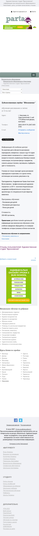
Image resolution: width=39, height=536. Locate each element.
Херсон (25, 370)
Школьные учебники (10, 488)
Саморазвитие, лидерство (11, 333)
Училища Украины (9, 459)
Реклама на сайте (9, 529)
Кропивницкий (7, 370)
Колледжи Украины (9, 456)
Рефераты (6, 493)
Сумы (25, 360)
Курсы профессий (9, 484)
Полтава (26, 356)
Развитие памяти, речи (10, 328)
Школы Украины (8, 495)
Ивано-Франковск (8, 365)
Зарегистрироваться (19, 11)
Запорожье (6, 363)
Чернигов (26, 376)
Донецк (4, 358)
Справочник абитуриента (11, 465)
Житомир (5, 360)
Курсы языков (8, 481)
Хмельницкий (27, 372)
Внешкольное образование (11, 79)
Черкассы (26, 374)
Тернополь (26, 363)
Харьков (25, 367)
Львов (4, 379)
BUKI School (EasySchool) (7, 512)
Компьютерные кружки (10, 314)
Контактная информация (7, 525)
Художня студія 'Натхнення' (19, 444)
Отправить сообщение (26, 130)
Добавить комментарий (8, 259)
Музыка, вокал (7, 321)
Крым (4, 372)
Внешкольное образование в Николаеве (17, 81)
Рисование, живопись (9, 330)
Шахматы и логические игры (12, 344)
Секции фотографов (9, 335)
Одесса (25, 354)
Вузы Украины (8, 452)
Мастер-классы (24, 133)
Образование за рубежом (11, 486)
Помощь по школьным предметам (14, 326)
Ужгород (26, 365)
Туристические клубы (9, 342)
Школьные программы (11, 468)
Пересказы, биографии (11, 461)
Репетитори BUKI (8, 515)
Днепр (4, 356)
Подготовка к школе (10, 522)
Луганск (4, 374)
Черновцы (26, 379)
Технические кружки (9, 339)
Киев (3, 367)
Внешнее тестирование (11, 454)
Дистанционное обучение (11, 490)
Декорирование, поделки (10, 312)
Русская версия (25, 425)
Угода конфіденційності (23, 429)
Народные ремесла (8, 323)
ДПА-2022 (6, 508)
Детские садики (8, 517)
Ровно (25, 358)
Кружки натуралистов (9, 317)
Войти (33, 11)
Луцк (3, 376)
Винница (5, 354)
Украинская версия (12, 425)
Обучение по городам (10, 520)
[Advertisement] (19, 49)
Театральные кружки (9, 337)
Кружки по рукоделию (9, 319)
